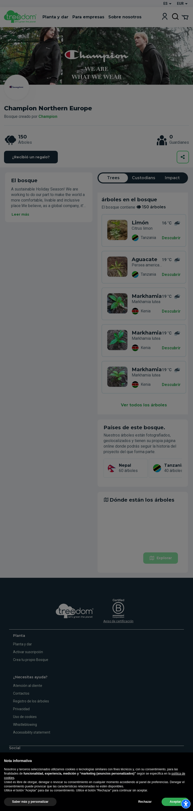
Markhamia (147, 296)
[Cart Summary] (185, 17)
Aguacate (144, 259)
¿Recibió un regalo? (31, 157)
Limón (140, 223)
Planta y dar (22, 644)
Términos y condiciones (102, 794)
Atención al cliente (27, 686)
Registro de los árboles (31, 701)
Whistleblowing (25, 725)
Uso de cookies (25, 717)
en (18, 774)
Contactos (21, 693)
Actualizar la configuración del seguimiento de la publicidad (45, 805)
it (10, 774)
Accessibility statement (31, 732)
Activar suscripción (28, 652)
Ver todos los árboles (144, 405)
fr (35, 774)
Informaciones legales (68, 794)
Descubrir (171, 237)
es (44, 774)
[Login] (164, 17)
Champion (47, 116)
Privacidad (21, 709)
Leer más (20, 214)
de (27, 774)
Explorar (160, 558)
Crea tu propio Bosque (30, 660)
